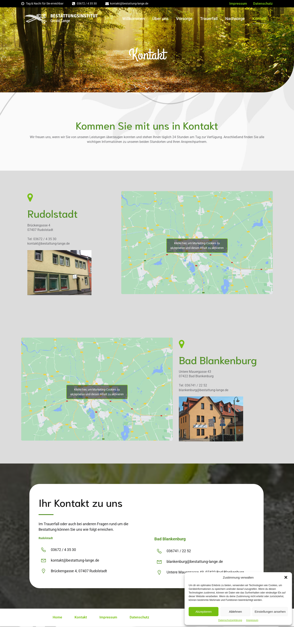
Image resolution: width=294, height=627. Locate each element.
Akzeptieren (203, 611)
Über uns (160, 19)
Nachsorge (235, 19)
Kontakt (259, 19)
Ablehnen (235, 611)
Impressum (252, 620)
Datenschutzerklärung (230, 620)
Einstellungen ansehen (270, 611)
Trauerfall (209, 19)
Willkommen (133, 19)
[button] (286, 577)
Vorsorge (184, 19)
